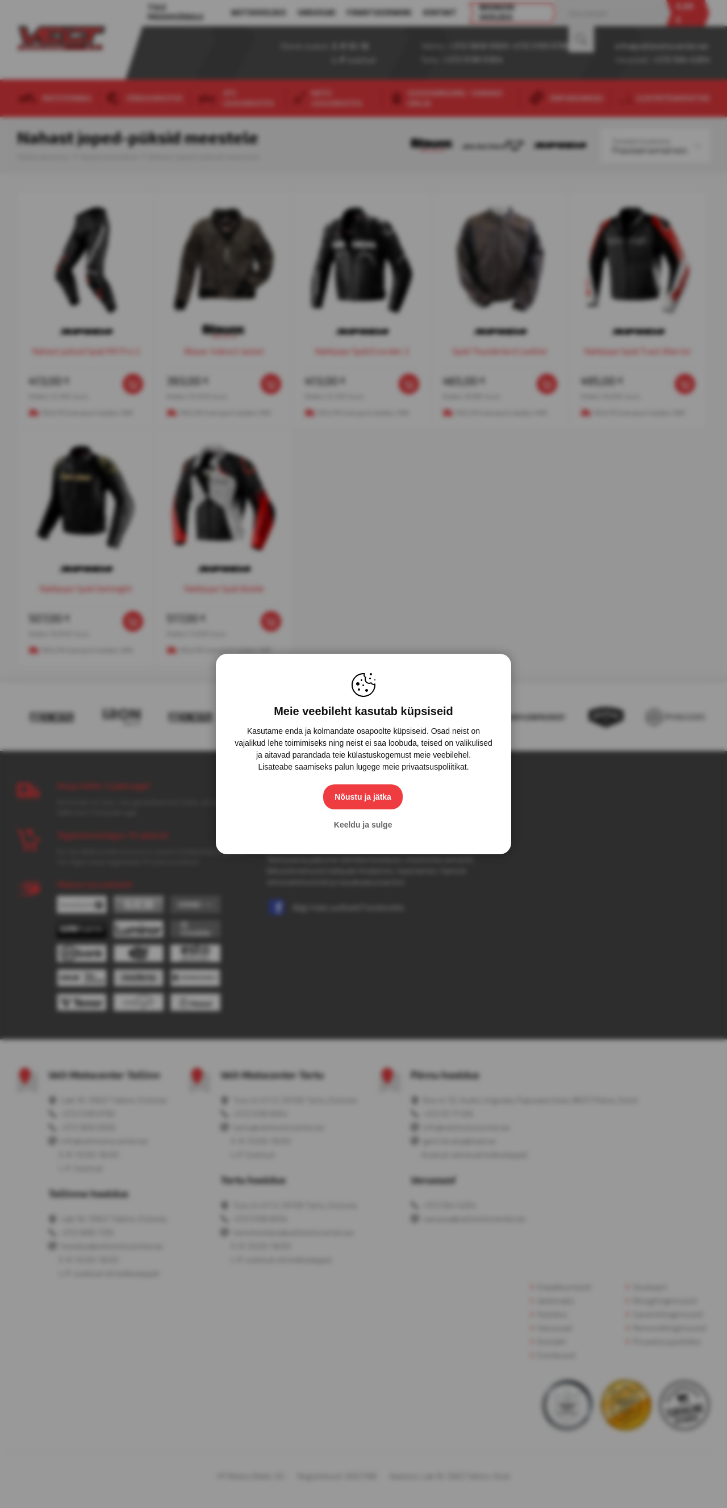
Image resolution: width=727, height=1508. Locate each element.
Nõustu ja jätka (363, 796)
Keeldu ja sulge (364, 824)
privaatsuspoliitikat (434, 766)
